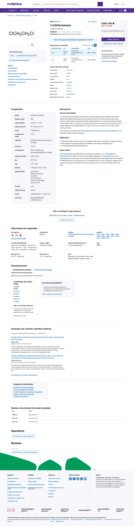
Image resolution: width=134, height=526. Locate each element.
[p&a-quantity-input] (113, 35)
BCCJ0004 (16, 296)
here (105, 163)
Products (9, 15)
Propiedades (12, 68)
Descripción (12, 71)
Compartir (92, 21)
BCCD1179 (16, 299)
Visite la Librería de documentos (52, 294)
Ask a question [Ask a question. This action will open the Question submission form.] (76, 32)
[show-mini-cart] (121, 10)
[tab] (11, 15)
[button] (75, 10)
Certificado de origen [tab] (43, 270)
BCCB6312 (16, 301)
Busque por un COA (19, 316)
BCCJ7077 (16, 294)
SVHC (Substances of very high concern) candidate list (100, 131)
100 (32, 119)
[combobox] (67, 4)
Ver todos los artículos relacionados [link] (24, 375)
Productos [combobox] (36, 4)
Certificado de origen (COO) (26, 56)
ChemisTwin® (65, 156)
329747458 (69, 82)
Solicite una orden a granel (113, 44)
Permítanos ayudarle (109, 61)
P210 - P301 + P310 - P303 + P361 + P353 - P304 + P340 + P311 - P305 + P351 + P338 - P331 (108, 236)
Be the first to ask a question (23, 436)
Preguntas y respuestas (16, 82)
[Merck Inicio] (14, 4)
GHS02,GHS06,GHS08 (18, 239)
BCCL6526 (16, 291)
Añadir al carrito (113, 39)
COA (12, 56)
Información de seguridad (17, 74)
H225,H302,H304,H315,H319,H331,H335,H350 (81, 235)
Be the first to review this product (26, 452)
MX (116, 4)
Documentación (14, 76)
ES (124, 4)
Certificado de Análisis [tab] (22, 270)
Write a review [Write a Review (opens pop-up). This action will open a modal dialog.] (66, 32)
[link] (16, 478)
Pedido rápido (107, 10)
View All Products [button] (67, 220)
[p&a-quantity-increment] (123, 34)
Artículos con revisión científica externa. (23, 79)
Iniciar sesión (58, 40)
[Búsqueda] (100, 4)
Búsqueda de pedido (93, 10)
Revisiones (12, 85)
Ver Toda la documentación (19, 60)
